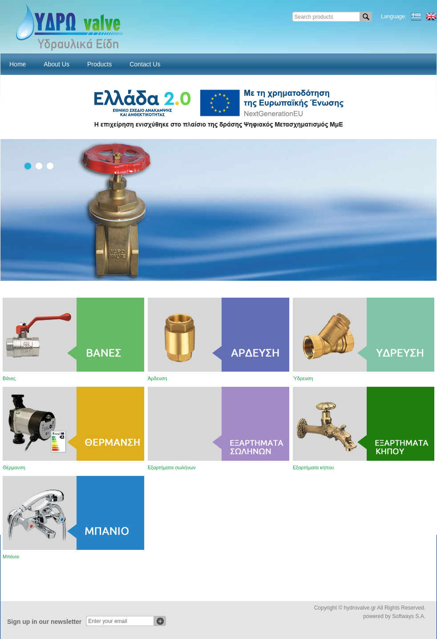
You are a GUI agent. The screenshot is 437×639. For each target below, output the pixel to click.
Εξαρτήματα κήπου (313, 467)
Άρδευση (157, 378)
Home (17, 64)
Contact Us (144, 64)
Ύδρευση (303, 378)
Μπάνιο (11, 556)
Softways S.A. (408, 616)
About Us (56, 64)
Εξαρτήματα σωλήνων (172, 467)
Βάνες (9, 378)
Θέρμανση (14, 467)
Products (99, 64)
